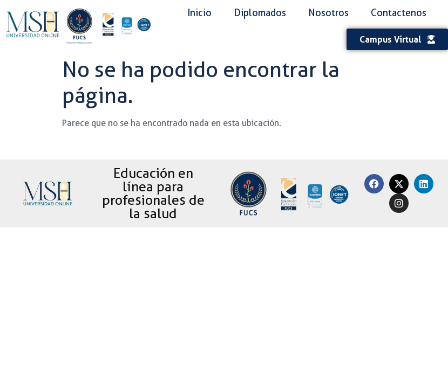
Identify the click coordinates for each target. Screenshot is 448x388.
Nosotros (328, 12)
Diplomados (260, 12)
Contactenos (398, 12)
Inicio (199, 12)
